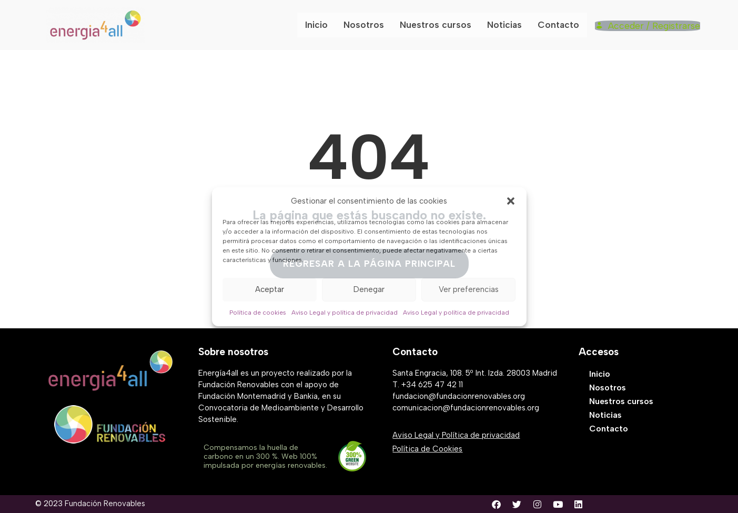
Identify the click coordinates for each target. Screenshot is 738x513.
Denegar (369, 289)
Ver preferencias (469, 289)
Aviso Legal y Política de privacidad (456, 435)
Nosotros (368, 24)
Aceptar (269, 289)
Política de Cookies (427, 449)
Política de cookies (257, 312)
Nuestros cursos (439, 24)
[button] (511, 201)
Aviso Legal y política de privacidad (344, 312)
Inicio (321, 24)
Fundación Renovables (105, 503)
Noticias (507, 24)
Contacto (561, 24)
